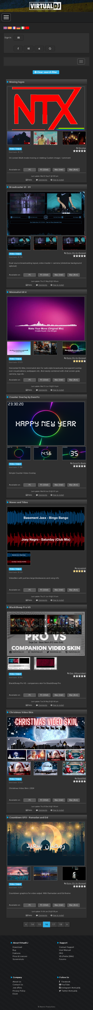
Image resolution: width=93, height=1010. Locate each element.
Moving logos (16, 81)
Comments (42, 180)
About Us (17, 981)
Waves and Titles (18, 502)
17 (53, 924)
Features (16, 953)
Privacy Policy (19, 991)
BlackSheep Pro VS (19, 607)
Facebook (64, 981)
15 (39, 924)
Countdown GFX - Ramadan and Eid (28, 817)
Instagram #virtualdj (69, 988)
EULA (15, 994)
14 (32, 924)
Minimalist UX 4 (18, 292)
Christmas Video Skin (21, 712)
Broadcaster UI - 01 (20, 187)
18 (60, 924)
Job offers (17, 988)
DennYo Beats (79, 463)
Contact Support (66, 947)
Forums (62, 959)
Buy (14, 950)
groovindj (81, 568)
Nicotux (82, 148)
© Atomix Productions (46, 1007)
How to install (58, 180)
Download (17, 947)
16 (46, 924)
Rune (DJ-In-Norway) (76, 253)
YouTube (64, 984)
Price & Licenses (20, 956)
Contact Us (18, 984)
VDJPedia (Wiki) (66, 956)
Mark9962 (81, 778)
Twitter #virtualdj (68, 991)
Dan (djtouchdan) (78, 673)
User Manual (65, 950)
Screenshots (18, 959)
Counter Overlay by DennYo (24, 397)
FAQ (61, 953)
